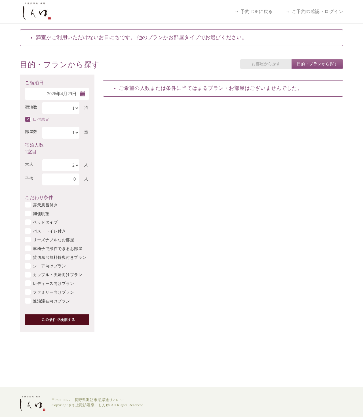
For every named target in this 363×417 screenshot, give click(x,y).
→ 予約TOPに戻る (254, 11)
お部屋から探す (266, 64)
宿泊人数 (34, 145)
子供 (29, 178)
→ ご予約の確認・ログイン (314, 11)
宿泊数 (31, 107)
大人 (29, 164)
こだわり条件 (39, 197)
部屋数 (31, 132)
